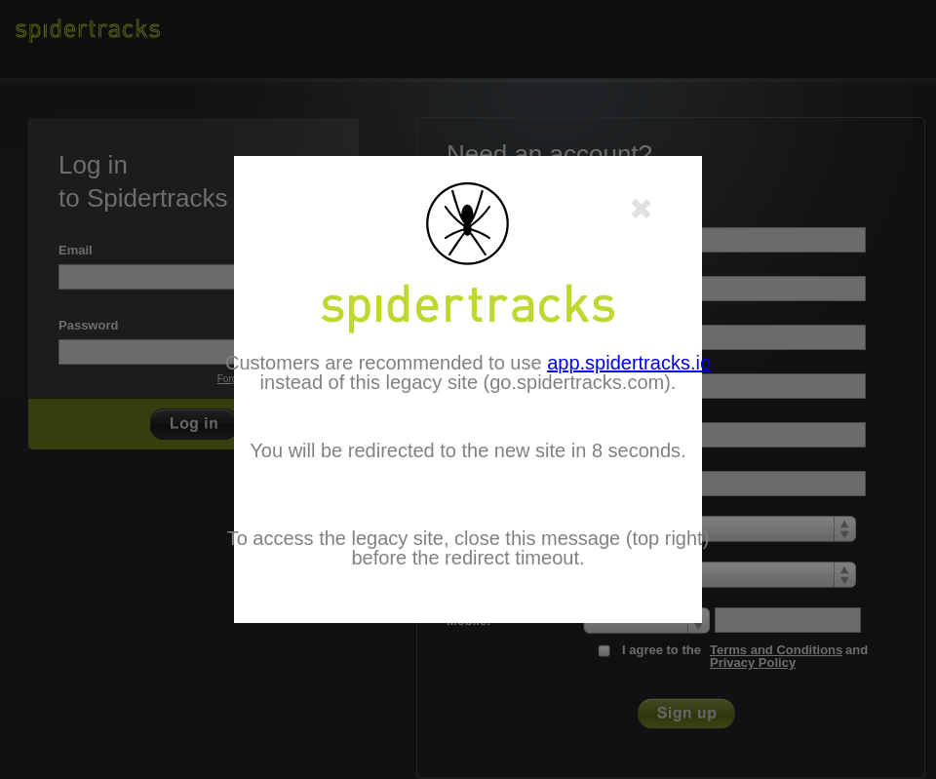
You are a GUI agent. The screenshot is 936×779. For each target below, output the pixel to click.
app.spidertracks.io (629, 362)
